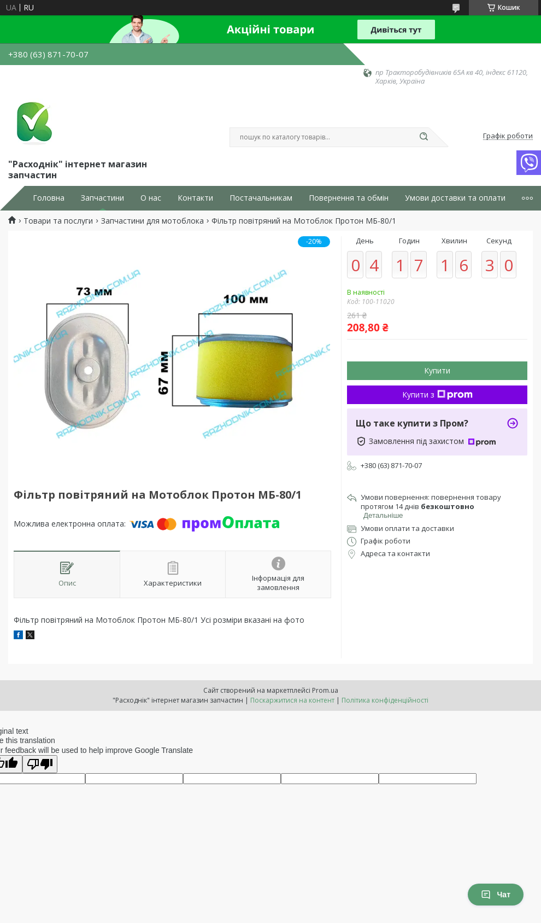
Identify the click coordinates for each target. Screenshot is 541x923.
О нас (150, 198)
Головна (48, 198)
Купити (437, 370)
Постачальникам (261, 198)
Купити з (437, 394)
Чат (495, 894)
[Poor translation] (39, 764)
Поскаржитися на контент (292, 700)
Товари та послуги (58, 221)
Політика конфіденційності (385, 700)
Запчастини (102, 198)
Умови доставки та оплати (455, 198)
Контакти (195, 198)
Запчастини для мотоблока (152, 221)
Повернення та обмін (349, 198)
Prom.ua (325, 690)
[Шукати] (423, 137)
